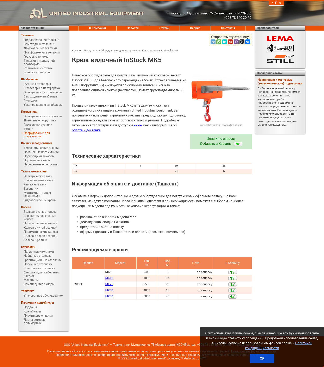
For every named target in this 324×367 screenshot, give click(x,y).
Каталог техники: (32, 28)
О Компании (97, 28)
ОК (262, 358)
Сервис (195, 28)
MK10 (109, 278)
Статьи (164, 28)
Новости (133, 28)
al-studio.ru (191, 358)
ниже (138, 125)
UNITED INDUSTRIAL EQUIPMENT (81, 13)
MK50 (109, 296)
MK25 (109, 284)
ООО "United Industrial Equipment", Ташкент (150, 358)
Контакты (228, 28)
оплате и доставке (86, 130)
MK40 (109, 290)
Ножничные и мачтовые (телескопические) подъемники (280, 81)
